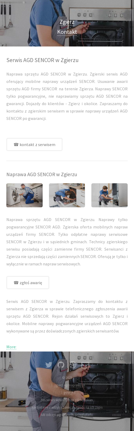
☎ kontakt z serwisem (34, 144)
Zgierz (67, 21)
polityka (69, 392)
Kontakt (67, 31)
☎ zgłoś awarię (28, 282)
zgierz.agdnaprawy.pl (69, 385)
